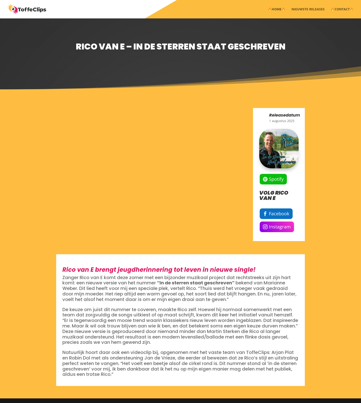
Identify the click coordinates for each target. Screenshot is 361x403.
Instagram (280, 227)
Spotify (276, 179)
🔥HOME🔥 (276, 9)
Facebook (279, 213)
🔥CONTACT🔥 (342, 9)
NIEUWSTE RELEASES (308, 9)
